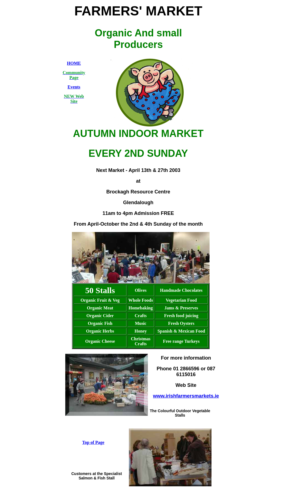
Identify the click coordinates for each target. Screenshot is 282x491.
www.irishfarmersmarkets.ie (186, 396)
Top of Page (93, 442)
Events (73, 87)
